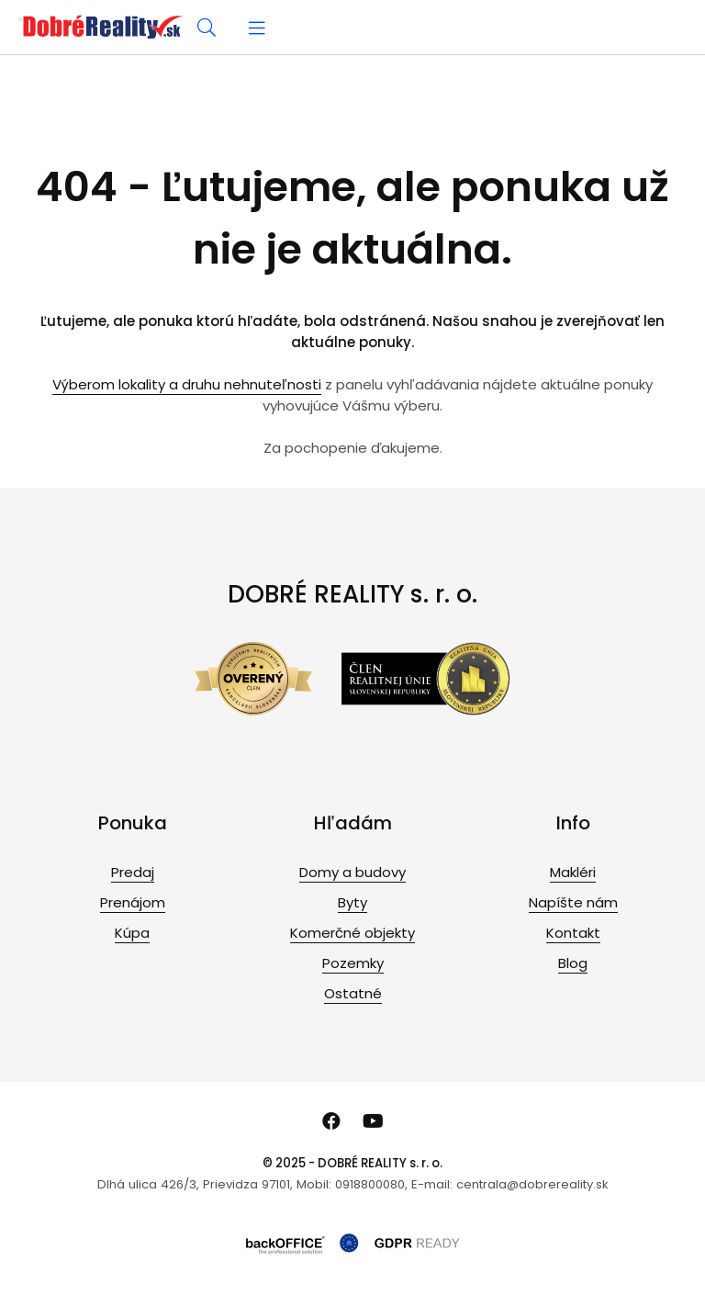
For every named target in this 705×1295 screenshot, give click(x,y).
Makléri (573, 872)
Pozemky (353, 963)
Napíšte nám (573, 902)
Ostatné (353, 993)
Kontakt (573, 932)
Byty (352, 902)
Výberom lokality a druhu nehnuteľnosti (186, 384)
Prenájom (132, 902)
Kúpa (132, 932)
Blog (573, 963)
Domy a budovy (352, 872)
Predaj (132, 872)
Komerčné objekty (352, 932)
